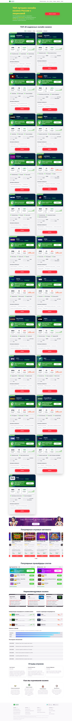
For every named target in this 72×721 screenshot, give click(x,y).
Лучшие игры (39, 709)
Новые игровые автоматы (41, 712)
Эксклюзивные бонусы (17, 710)
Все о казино (51, 709)
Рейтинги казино (43, 1)
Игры (48, 1)
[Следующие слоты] (62, 545)
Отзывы (54, 1)
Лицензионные (27, 712)
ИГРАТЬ (49, 68)
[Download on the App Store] (56, 705)
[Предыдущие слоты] (10, 545)
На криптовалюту (28, 713)
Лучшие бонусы (27, 709)
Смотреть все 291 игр (13, 586)
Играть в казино (52, 13)
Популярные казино (16, 709)
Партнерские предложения (29, 710)
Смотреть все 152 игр (40, 586)
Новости (58, 1)
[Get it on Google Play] (49, 705)
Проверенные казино (16, 713)
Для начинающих (51, 713)
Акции (50, 712)
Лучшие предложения (16, 712)
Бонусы (50, 1)
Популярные (39, 710)
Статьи (62, 1)
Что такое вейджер (52, 710)
